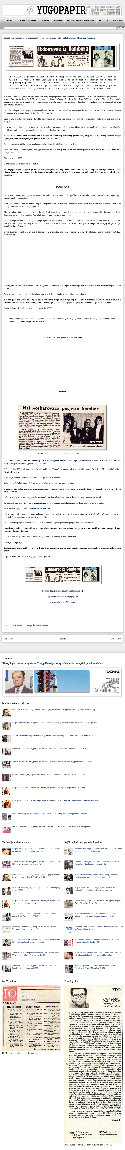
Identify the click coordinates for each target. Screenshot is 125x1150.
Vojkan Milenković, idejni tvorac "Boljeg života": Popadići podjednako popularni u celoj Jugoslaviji (52, 736)
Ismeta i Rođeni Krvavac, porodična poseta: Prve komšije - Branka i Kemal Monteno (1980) (49, 749)
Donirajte (58, 20)
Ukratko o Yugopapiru (28, 20)
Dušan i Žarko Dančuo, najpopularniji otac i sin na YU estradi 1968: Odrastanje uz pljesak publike (51, 827)
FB (100, 20)
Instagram (117, 20)
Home (63, 638)
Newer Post (9, 638)
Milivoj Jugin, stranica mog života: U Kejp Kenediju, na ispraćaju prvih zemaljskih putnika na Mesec (53, 663)
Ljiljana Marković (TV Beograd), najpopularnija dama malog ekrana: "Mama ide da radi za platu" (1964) (54, 723)
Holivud (18, 625)
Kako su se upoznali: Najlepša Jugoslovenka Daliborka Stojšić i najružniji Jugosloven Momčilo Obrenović (55, 801)
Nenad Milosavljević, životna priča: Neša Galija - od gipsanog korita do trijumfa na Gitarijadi (49, 814)
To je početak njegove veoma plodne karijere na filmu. (27, 509)
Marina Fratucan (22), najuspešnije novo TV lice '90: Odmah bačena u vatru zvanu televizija (49, 775)
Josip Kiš (8, 122)
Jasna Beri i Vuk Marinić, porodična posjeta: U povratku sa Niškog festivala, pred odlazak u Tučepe (52, 762)
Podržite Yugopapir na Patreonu (80, 20)
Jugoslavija (27, 625)
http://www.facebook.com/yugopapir (62, 596)
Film (12, 625)
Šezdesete (37, 625)
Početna (10, 20)
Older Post (116, 638)
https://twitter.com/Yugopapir (62, 602)
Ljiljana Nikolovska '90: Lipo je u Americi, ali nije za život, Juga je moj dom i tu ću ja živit (48, 788)
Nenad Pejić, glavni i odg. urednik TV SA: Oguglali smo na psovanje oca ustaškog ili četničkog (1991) (53, 710)
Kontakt (45, 20)
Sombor (45, 625)
